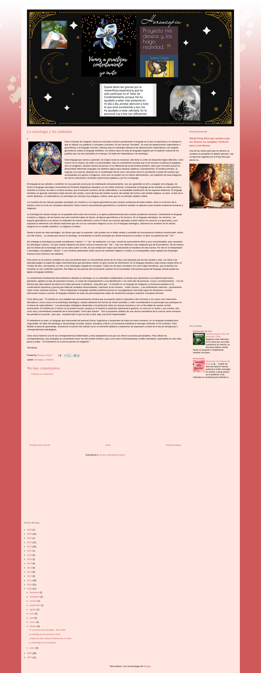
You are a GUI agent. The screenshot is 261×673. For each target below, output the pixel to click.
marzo (33, 622)
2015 (29, 563)
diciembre (35, 592)
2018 (29, 555)
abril (32, 618)
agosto (33, 609)
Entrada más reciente (39, 445)
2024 (29, 538)
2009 (29, 588)
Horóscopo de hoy (202, 331)
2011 (29, 580)
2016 (29, 559)
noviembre (35, 596)
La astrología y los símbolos (42, 642)
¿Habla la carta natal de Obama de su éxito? (50, 638)
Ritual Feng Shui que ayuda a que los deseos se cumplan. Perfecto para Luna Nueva (209, 142)
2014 (29, 567)
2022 (29, 546)
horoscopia (199, 358)
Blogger (147, 666)
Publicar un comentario (42, 374)
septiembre (35, 605)
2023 (29, 542)
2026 (29, 529)
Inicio (107, 445)
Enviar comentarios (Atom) (112, 455)
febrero (33, 626)
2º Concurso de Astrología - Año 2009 (47, 630)
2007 (29, 657)
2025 (29, 534)
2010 (29, 584)
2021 (29, 550)
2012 (29, 576)
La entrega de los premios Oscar (44, 634)
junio (32, 613)
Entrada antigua (173, 445)
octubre (33, 601)
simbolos (49, 359)
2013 (29, 572)
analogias (39, 359)
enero (33, 648)
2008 (29, 653)
